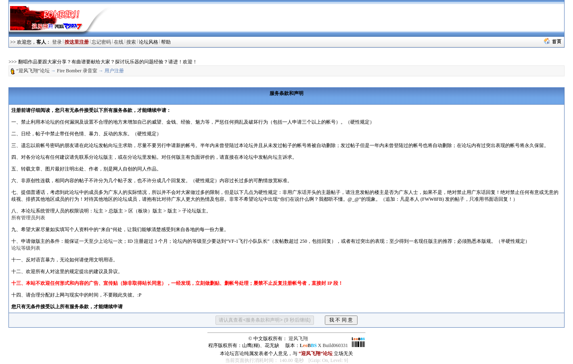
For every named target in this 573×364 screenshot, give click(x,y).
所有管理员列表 (28, 218)
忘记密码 (101, 42)
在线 (118, 42)
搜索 (131, 42)
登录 (57, 42)
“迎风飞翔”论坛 (33, 71)
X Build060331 (324, 345)
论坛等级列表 (25, 248)
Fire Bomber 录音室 (77, 71)
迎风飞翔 (298, 338)
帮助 (166, 42)
